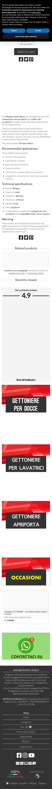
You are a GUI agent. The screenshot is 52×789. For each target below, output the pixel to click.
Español (23, 783)
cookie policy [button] (36, 13)
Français (33, 783)
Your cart (26, 727)
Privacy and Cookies (26, 731)
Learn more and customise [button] (26, 36)
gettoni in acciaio (17, 273)
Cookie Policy (26, 746)
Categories (26, 722)
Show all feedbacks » (26, 379)
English (14, 783)
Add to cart (26, 51)
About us (26, 741)
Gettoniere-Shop (35, 273)
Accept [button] (38, 31)
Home (26, 717)
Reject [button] (13, 31)
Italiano (42, 783)
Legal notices (26, 736)
